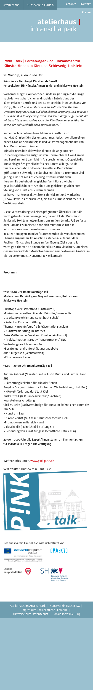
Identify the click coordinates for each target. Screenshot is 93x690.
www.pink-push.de (42, 461)
